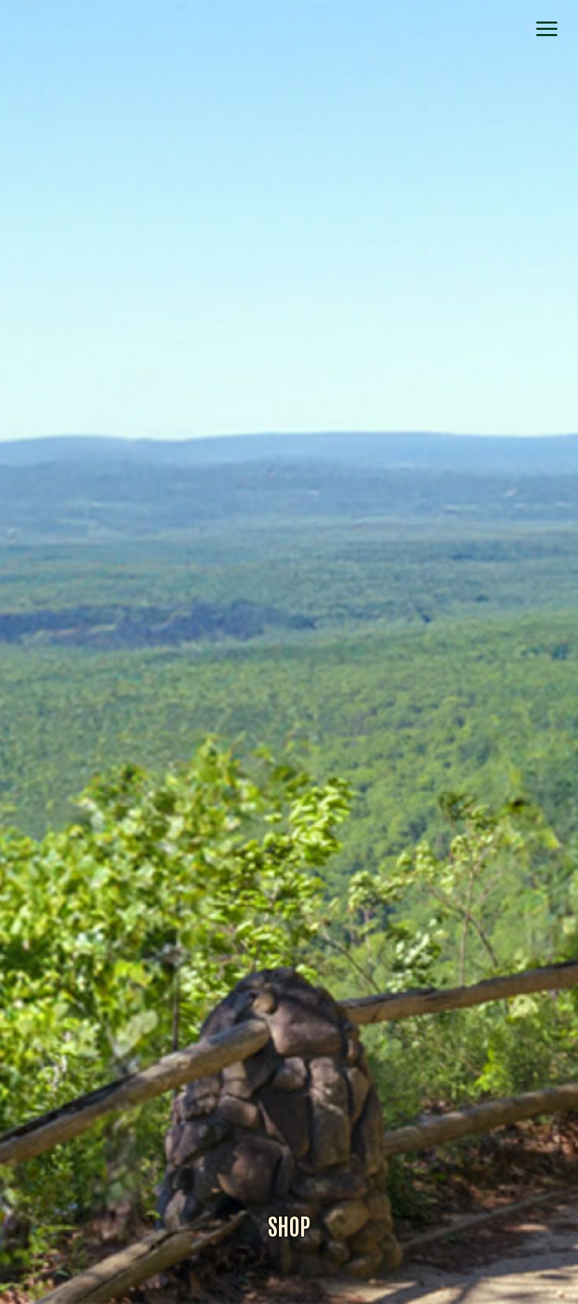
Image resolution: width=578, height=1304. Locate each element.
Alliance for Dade (289, 667)
